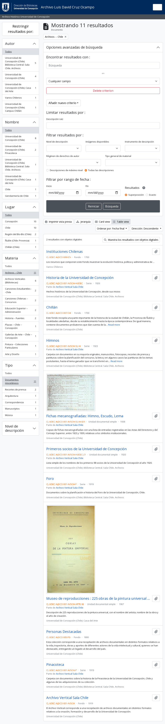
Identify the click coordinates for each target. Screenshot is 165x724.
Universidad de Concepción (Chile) (20, 76)
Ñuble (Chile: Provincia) (20, 241)
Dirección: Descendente (145, 228)
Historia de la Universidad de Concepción (80, 278)
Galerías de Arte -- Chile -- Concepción (20, 336)
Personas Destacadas (63, 632)
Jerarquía (83, 221)
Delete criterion (103, 91)
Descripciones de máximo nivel (66, 170)
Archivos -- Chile (20, 273)
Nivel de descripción (14, 428)
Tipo (9, 365)
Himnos (52, 340)
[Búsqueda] (103, 65)
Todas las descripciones (101, 170)
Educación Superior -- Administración (20, 310)
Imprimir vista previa (58, 221)
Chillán (52, 307)
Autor (10, 43)
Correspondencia (20, 403)
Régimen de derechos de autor (62, 156)
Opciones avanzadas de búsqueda (74, 47)
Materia (11, 258)
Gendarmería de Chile (20, 196)
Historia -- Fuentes (20, 319)
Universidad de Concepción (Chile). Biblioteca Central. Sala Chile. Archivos (20, 63)
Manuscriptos (20, 409)
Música (20, 416)
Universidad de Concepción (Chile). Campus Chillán (20, 107)
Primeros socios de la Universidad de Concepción (86, 449)
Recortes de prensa (20, 390)
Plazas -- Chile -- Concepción (20, 326)
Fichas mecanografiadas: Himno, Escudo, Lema (84, 416)
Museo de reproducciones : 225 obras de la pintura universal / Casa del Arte (98, 598)
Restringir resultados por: (20, 29)
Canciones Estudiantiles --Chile (20, 290)
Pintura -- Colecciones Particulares (20, 346)
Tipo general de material (118, 156)
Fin (87, 186)
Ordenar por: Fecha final (111, 228)
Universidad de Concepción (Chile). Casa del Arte (20, 88)
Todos (8, 51)
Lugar (10, 207)
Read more (114, 324)
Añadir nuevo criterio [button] (62, 103)
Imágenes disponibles (97, 141)
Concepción (20, 222)
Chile (20, 190)
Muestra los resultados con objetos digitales (131, 239)
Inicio (49, 186)
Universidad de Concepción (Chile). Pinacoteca (20, 150)
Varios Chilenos (20, 98)
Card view (102, 221)
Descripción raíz (54, 119)
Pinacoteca (55, 664)
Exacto (152, 194)
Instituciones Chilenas (64, 251)
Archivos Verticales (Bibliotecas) (20, 280)
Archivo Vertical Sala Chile (69, 286)
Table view (121, 221)
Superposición (136, 194)
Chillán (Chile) (20, 247)
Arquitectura (20, 396)
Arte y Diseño (20, 355)
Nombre (12, 122)
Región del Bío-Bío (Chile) (20, 235)
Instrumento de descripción (139, 141)
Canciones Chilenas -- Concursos (20, 300)
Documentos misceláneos (20, 381)
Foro (50, 478)
